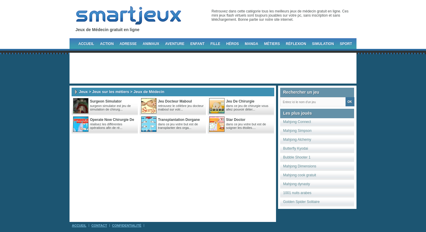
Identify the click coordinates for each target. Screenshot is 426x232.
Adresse (128, 44)
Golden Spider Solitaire (301, 202)
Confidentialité (126, 225)
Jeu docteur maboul (175, 101)
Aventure (174, 44)
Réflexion (296, 44)
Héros (232, 44)
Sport (346, 44)
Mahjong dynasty (296, 184)
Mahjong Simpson (297, 131)
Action (107, 44)
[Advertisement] (213, 68)
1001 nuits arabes (297, 193)
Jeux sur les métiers (110, 91)
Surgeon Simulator (106, 101)
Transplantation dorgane (179, 120)
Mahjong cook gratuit (299, 175)
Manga (251, 44)
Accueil (86, 44)
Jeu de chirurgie (240, 101)
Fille (215, 44)
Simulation (323, 44)
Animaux (151, 44)
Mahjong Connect (297, 122)
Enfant (197, 44)
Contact (99, 225)
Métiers (272, 44)
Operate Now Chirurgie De (112, 120)
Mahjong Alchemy (297, 139)
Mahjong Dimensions (299, 166)
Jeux (83, 91)
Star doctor (235, 120)
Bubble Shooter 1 (297, 157)
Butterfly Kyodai (295, 148)
